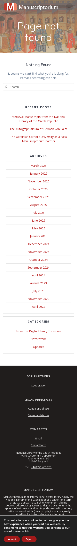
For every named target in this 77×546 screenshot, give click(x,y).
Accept (12, 539)
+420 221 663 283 (41, 467)
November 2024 (38, 252)
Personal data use (38, 415)
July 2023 (39, 291)
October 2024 (38, 260)
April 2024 (38, 275)
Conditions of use (38, 408)
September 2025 (38, 197)
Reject (29, 539)
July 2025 (39, 213)
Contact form (38, 445)
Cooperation (38, 385)
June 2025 (38, 220)
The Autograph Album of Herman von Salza (39, 129)
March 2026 (38, 166)
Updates (38, 347)
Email (38, 438)
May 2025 (38, 228)
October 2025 (38, 189)
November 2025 (38, 181)
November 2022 (38, 299)
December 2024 (38, 244)
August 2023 (38, 283)
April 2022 (38, 307)
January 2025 (38, 236)
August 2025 (38, 205)
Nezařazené (38, 339)
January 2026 (38, 173)
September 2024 (38, 267)
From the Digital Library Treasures (38, 331)
